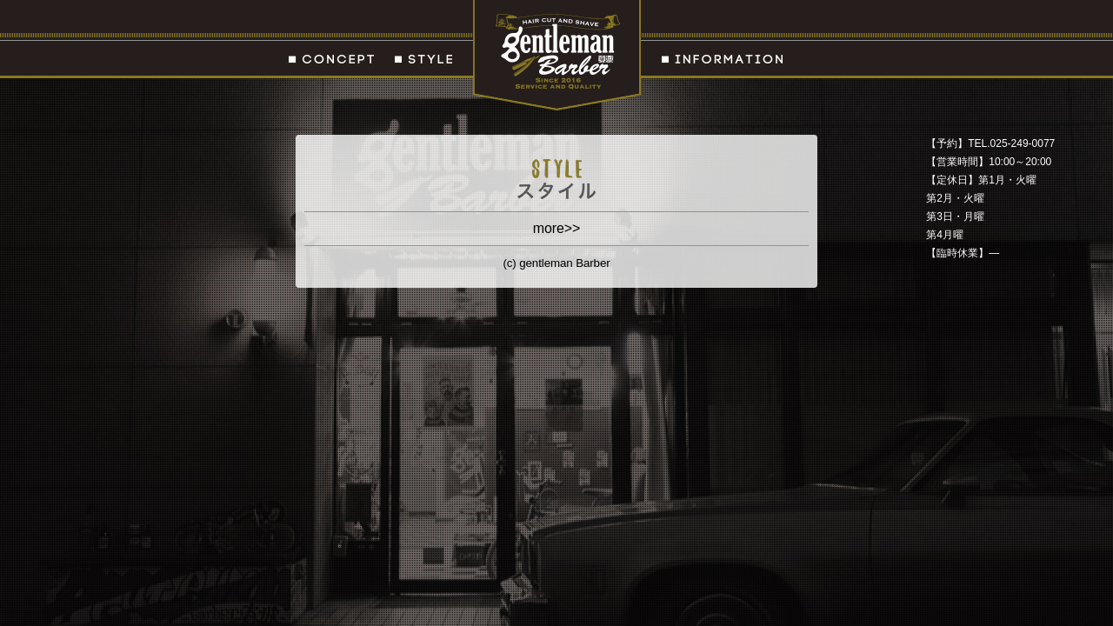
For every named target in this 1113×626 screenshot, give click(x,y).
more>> (557, 228)
